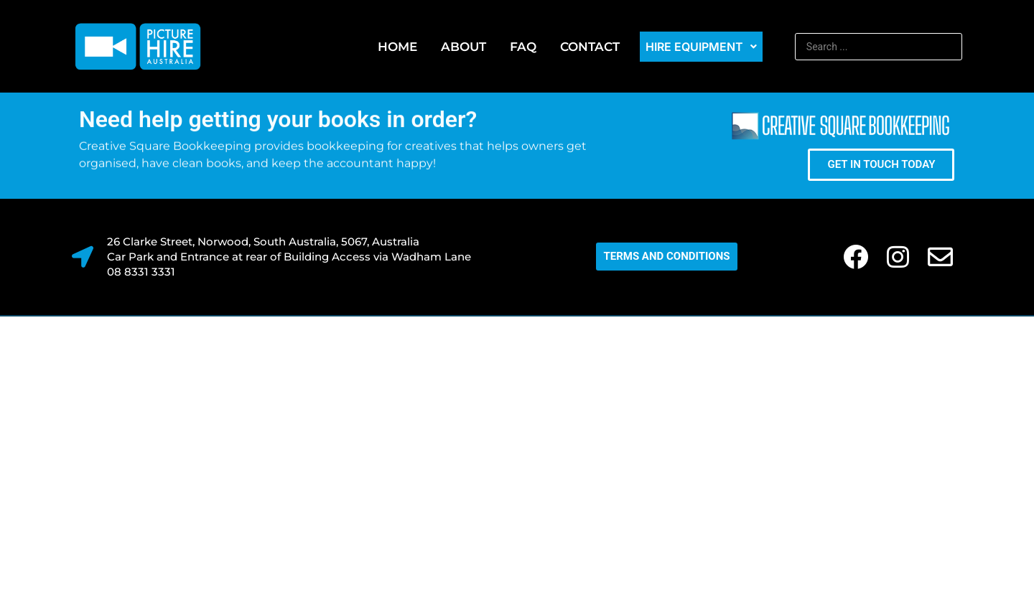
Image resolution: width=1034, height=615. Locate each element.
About (463, 46)
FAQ (523, 46)
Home (397, 46)
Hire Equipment (701, 46)
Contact (590, 46)
